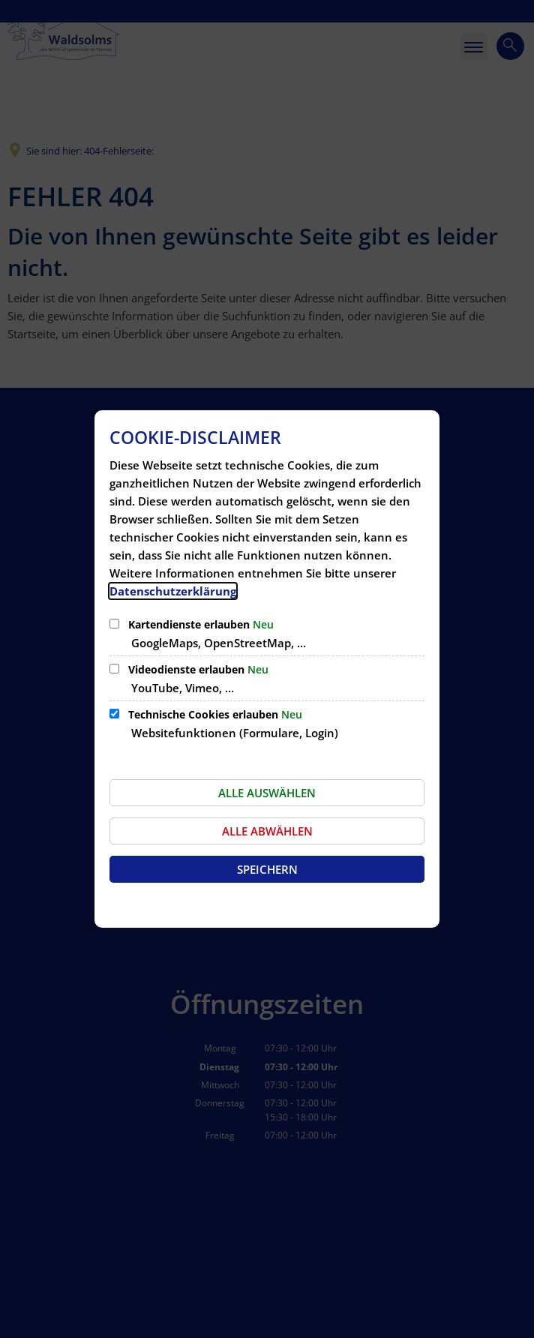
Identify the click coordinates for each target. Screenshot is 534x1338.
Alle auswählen (267, 792)
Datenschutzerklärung (173, 591)
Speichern (267, 869)
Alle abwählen (267, 831)
